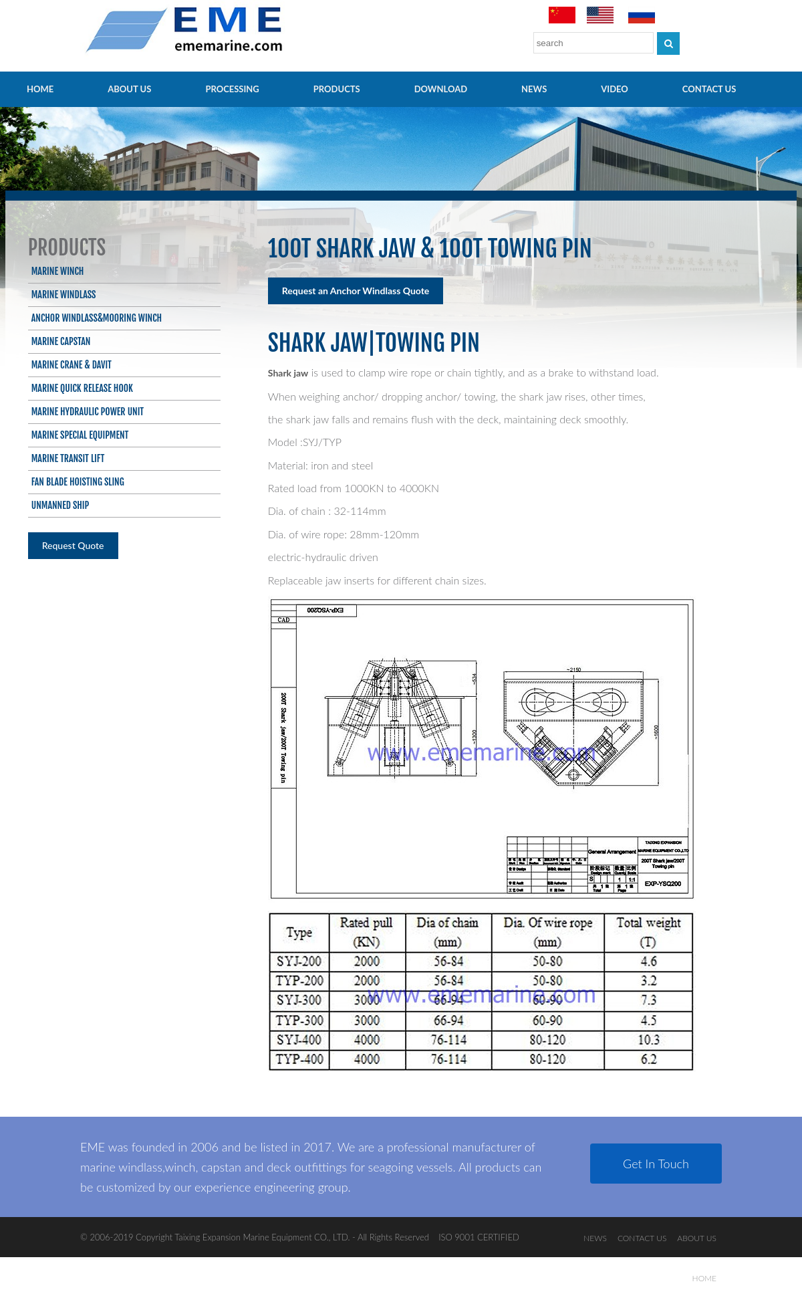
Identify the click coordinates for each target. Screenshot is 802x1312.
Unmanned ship (60, 505)
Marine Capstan (61, 341)
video (614, 89)
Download (440, 89)
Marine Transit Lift (68, 458)
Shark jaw (288, 372)
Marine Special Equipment (80, 435)
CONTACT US (709, 89)
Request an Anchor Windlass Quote (356, 290)
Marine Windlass (63, 294)
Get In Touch (656, 1163)
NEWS (534, 89)
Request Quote (73, 545)
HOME (40, 89)
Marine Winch (57, 271)
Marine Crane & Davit (71, 364)
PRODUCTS (336, 89)
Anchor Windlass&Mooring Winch (96, 318)
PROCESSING (232, 89)
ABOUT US (129, 89)
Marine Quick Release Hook (82, 388)
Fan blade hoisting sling (77, 481)
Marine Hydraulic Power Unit (87, 411)
